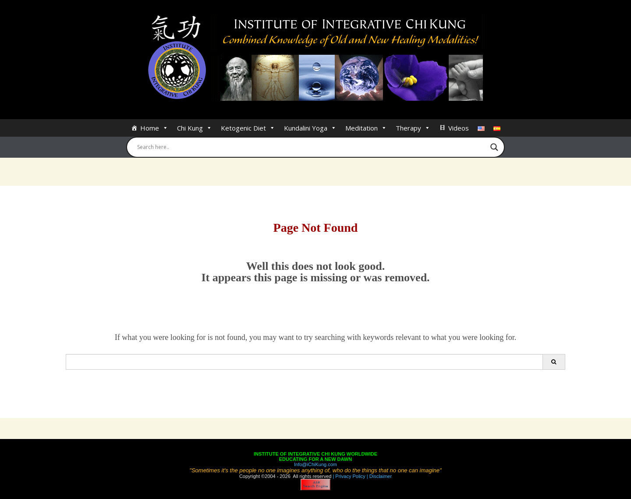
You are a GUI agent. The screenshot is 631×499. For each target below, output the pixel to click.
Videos (458, 128)
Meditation (366, 128)
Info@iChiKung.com (315, 464)
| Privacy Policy (348, 476)
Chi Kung (194, 128)
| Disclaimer (378, 476)
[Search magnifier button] (494, 147)
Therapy (413, 128)
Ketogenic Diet (248, 128)
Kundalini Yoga (310, 128)
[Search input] (311, 147)
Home (154, 128)
